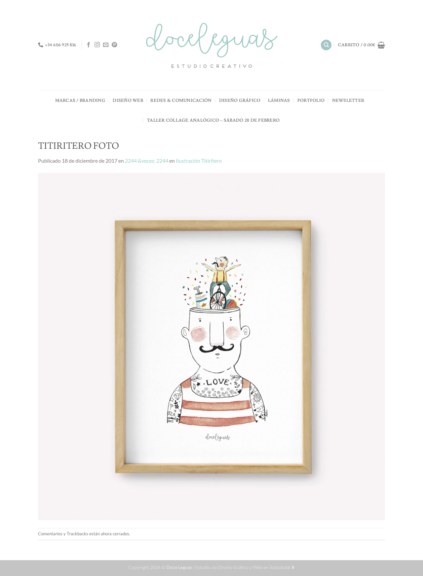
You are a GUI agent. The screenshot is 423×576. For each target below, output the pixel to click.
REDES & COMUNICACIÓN (181, 100)
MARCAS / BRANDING (80, 100)
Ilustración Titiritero (199, 160)
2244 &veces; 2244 (146, 160)
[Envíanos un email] (105, 45)
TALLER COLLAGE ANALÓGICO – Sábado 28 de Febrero (213, 120)
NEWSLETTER (348, 100)
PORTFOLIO (311, 100)
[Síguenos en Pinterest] (114, 45)
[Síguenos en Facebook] (88, 45)
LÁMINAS (279, 100)
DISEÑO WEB (128, 100)
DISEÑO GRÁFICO (240, 100)
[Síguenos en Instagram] (97, 45)
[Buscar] (326, 45)
